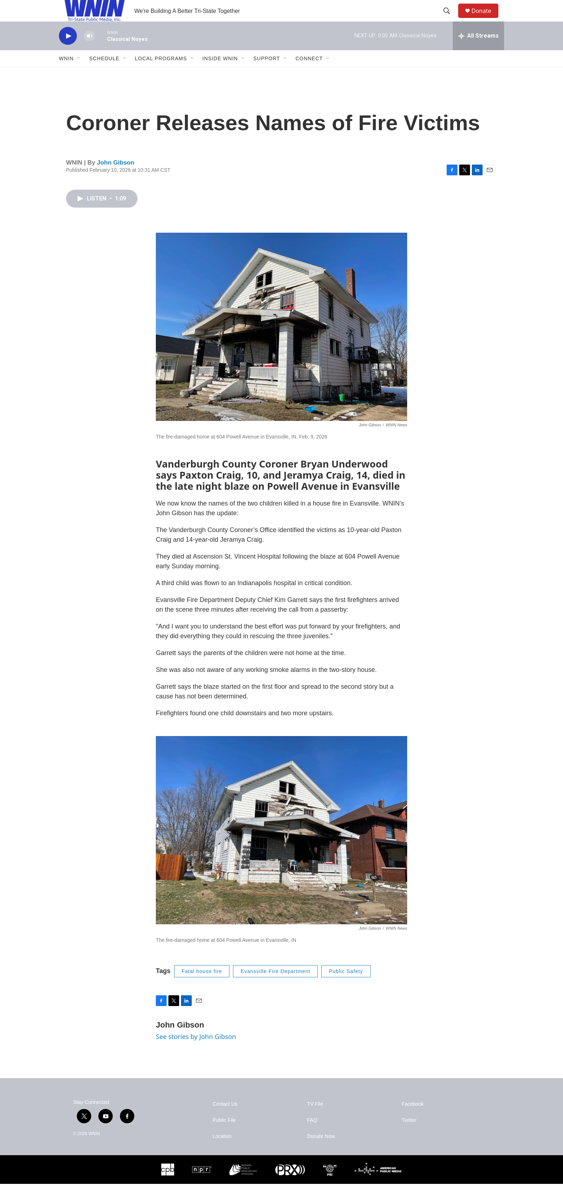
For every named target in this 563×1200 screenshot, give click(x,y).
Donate (486, 19)
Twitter (409, 1136)
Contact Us (225, 1120)
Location (222, 1152)
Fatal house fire (202, 987)
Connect (309, 74)
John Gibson (115, 178)
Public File (224, 1136)
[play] (68, 52)
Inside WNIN (220, 74)
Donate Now (321, 1152)
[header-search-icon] (450, 19)
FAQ (312, 1136)
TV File (315, 1120)
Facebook (413, 1120)
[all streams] (478, 52)
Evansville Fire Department (275, 987)
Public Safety (346, 987)
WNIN (66, 74)
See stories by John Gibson (196, 1052)
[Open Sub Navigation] (79, 74)
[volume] (89, 52)
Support (266, 74)
